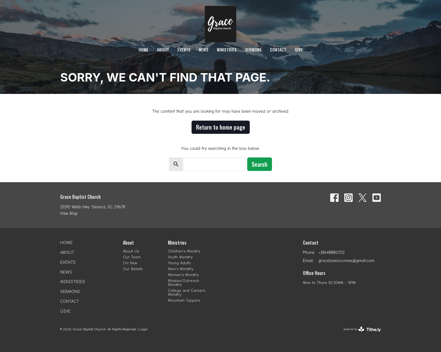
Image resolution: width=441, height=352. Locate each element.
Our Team (132, 257)
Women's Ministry (183, 274)
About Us (131, 251)
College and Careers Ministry (186, 292)
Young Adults (179, 263)
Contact (278, 49)
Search (259, 164)
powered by (362, 329)
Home (143, 49)
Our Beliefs (133, 269)
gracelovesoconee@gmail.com (346, 260)
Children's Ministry (184, 251)
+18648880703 (331, 252)
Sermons (253, 49)
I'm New (130, 263)
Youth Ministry (180, 257)
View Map (69, 213)
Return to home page (220, 127)
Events (183, 49)
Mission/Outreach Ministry (183, 282)
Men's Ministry (180, 269)
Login (144, 329)
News (203, 49)
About (163, 49)
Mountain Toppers (184, 300)
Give (299, 49)
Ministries (227, 49)
